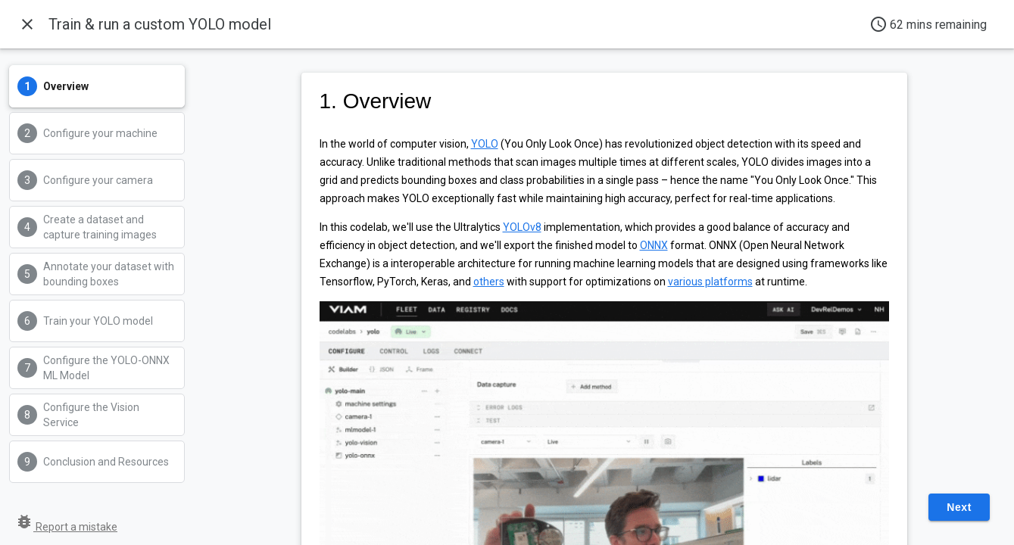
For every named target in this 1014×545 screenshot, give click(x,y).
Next (959, 507)
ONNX (654, 245)
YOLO (484, 144)
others (488, 282)
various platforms (710, 282)
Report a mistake (66, 527)
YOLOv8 (522, 227)
